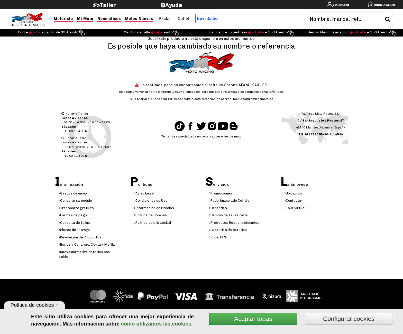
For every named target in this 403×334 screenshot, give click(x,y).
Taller (108, 5)
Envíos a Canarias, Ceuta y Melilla (87, 244)
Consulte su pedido (75, 200)
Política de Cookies (150, 215)
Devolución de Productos (80, 237)
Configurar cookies (348, 318)
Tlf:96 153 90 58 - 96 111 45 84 (320, 134)
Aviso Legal (144, 193)
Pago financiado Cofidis (229, 200)
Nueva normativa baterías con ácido (84, 254)
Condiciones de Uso (151, 200)
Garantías (218, 208)
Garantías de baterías (228, 230)
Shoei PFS (217, 237)
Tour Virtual (295, 208)
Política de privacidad (152, 223)
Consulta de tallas (74, 223)
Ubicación (293, 193)
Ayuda (173, 5)
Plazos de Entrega (74, 230)
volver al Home (146, 92)
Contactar (294, 200)
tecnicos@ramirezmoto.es (253, 99)
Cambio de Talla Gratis (228, 215)
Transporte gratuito (76, 208)
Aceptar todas (253, 318)
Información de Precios (154, 208)
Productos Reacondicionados (234, 223)
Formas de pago (73, 215)
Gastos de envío (73, 193)
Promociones (220, 193)
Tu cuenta (341, 5)
